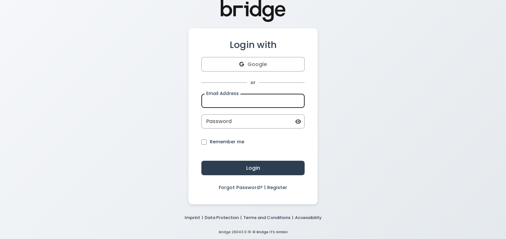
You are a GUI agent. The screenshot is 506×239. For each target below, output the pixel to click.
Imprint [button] (192, 218)
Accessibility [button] (308, 218)
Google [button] (253, 64)
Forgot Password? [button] (240, 187)
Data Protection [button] (222, 218)
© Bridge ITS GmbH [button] (270, 231)
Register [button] (277, 187)
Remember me (222, 142)
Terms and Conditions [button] (266, 218)
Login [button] (253, 168)
